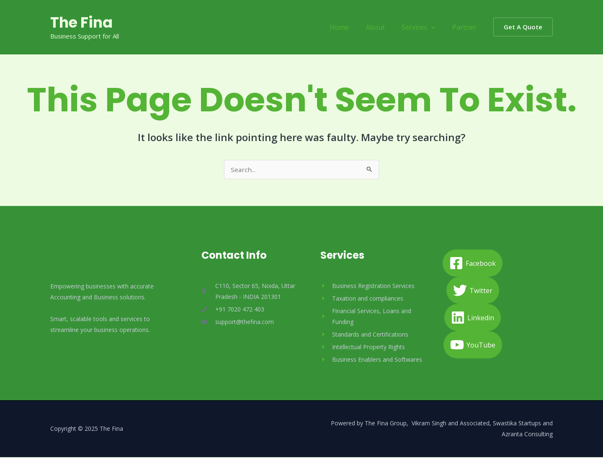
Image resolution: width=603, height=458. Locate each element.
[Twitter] (472, 291)
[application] (436, 27)
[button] (523, 27)
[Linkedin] (472, 318)
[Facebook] (472, 264)
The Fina (81, 22)
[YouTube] (472, 345)
